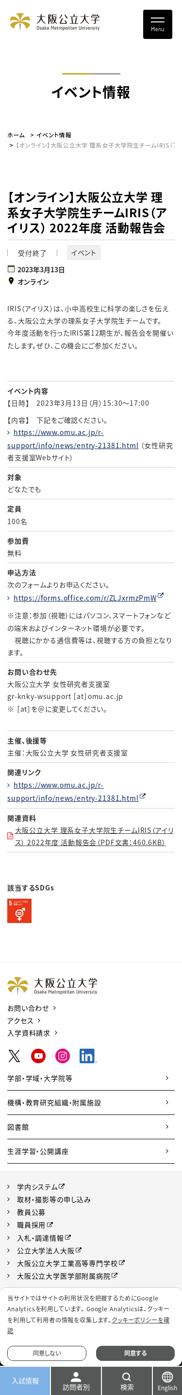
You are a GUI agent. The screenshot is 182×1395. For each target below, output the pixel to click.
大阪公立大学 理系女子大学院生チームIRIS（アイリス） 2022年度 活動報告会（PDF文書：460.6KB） (94, 836)
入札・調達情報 (40, 1238)
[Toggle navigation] (157, 24)
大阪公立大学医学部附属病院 (64, 1276)
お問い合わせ (28, 1008)
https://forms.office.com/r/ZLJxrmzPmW (85, 598)
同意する (135, 1353)
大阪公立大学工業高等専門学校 (67, 1263)
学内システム (37, 1186)
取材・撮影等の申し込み (54, 1199)
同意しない (47, 1353)
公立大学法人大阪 (46, 1250)
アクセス (20, 1020)
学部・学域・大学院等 (39, 1078)
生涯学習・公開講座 (38, 1151)
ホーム (16, 135)
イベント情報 (54, 135)
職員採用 (31, 1224)
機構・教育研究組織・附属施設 (54, 1102)
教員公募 (31, 1212)
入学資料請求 (28, 1032)
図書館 (18, 1126)
